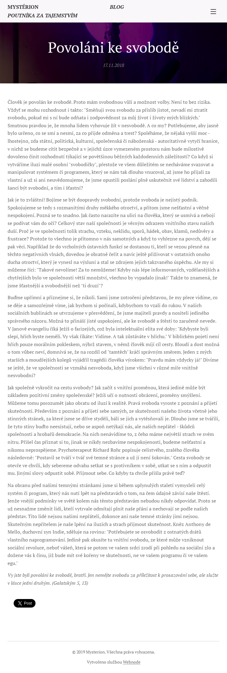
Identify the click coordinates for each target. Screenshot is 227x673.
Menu (213, 11)
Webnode (132, 662)
